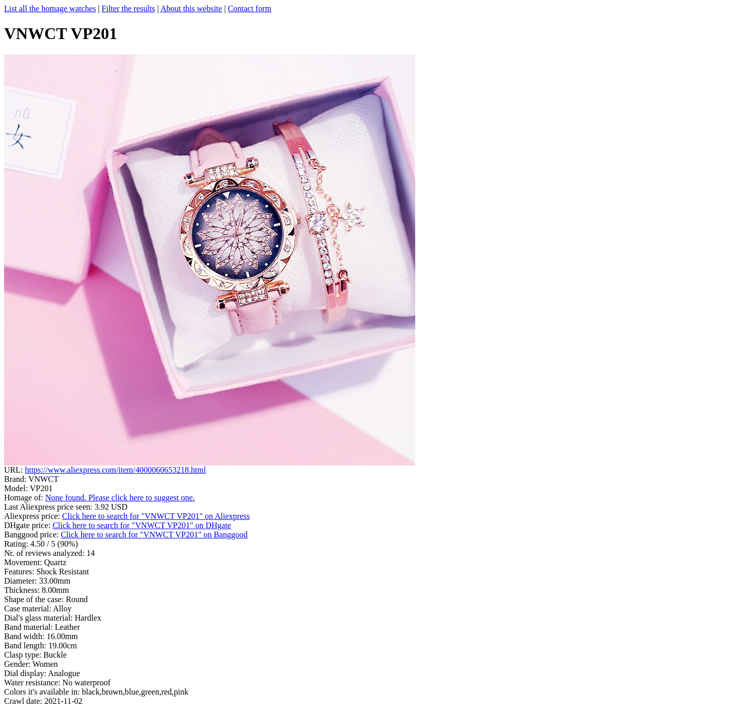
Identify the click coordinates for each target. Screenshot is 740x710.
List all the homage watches (50, 8)
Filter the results (128, 8)
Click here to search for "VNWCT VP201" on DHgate (141, 525)
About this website (191, 8)
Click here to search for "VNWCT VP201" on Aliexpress (156, 516)
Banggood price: (32, 534)
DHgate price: (28, 525)
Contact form (249, 8)
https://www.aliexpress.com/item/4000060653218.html (115, 469)
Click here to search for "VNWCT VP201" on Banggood (154, 534)
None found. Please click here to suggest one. (120, 497)
